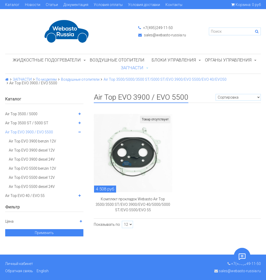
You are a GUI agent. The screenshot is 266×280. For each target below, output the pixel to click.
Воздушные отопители (117, 60)
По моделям (46, 79)
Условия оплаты (108, 4)
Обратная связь (19, 271)
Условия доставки (144, 4)
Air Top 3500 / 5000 (21, 114)
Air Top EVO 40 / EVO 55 (25, 196)
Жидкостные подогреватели (47, 60)
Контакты (173, 4)
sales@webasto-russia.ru (162, 35)
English (43, 271)
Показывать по (107, 224)
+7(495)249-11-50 (155, 28)
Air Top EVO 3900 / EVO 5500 (29, 132)
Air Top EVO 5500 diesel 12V (32, 177)
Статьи (52, 4)
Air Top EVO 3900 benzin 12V (32, 141)
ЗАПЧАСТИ (132, 67)
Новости (32, 4)
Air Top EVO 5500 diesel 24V (32, 187)
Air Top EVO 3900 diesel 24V (32, 159)
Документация (75, 4)
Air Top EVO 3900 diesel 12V (32, 150)
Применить (44, 233)
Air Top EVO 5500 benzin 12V (32, 168)
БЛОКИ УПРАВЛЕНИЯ (174, 60)
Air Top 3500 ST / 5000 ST (26, 123)
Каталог (12, 4)
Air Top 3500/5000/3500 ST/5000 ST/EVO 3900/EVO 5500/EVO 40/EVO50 (165, 79)
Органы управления (228, 60)
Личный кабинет (19, 264)
